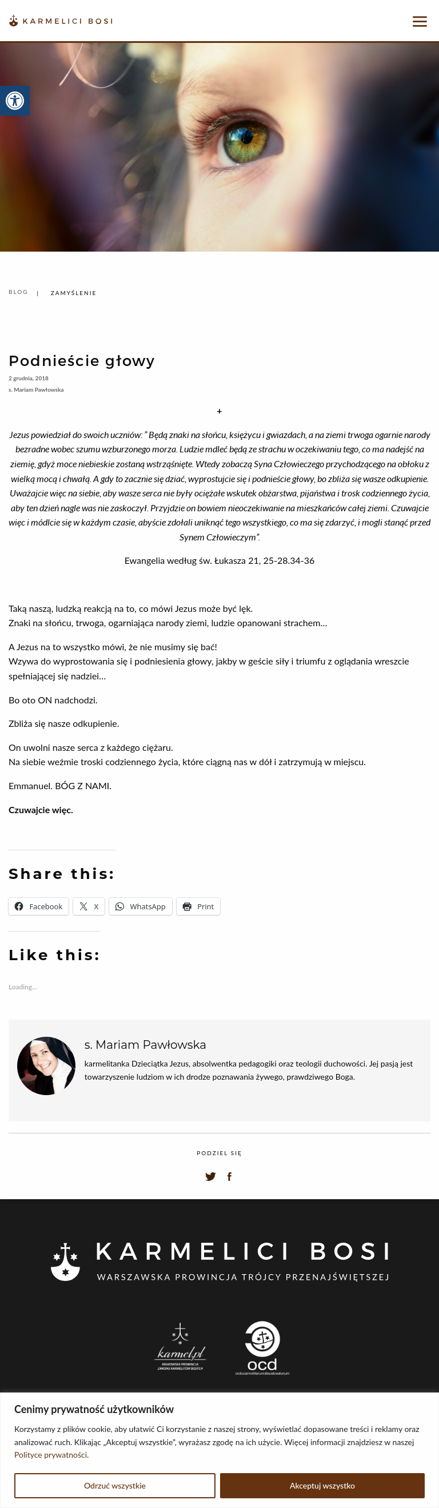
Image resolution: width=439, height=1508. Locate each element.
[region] (219, 1450)
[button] (15, 101)
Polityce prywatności (50, 1454)
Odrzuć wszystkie (115, 1485)
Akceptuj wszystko (322, 1485)
